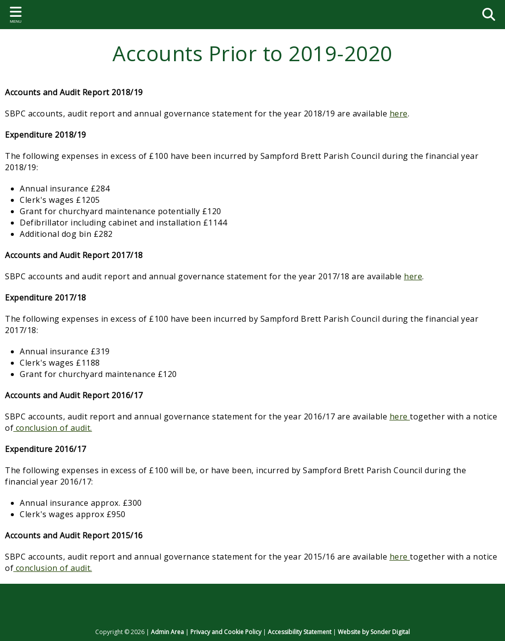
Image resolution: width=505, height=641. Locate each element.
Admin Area (167, 632)
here (399, 113)
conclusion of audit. (52, 427)
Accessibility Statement (299, 632)
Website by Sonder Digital (374, 632)
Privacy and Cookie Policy (225, 632)
